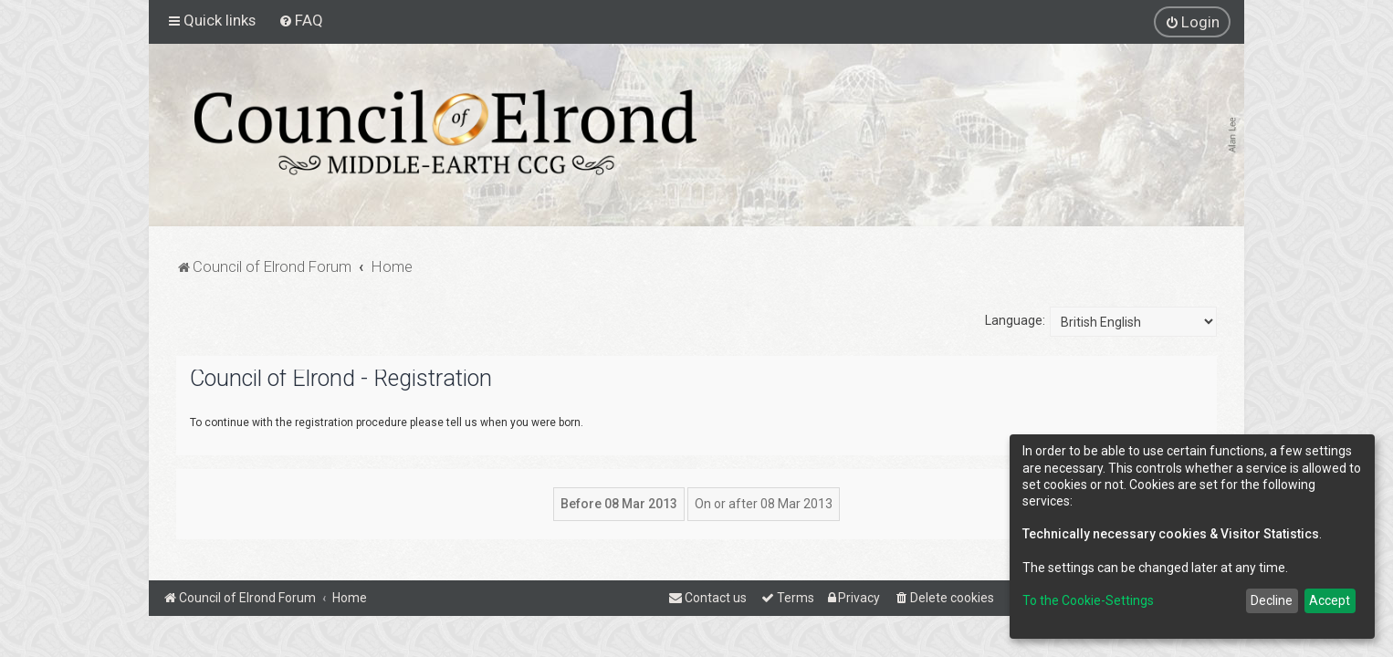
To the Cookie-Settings (1088, 600)
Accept (1329, 600)
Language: (1015, 320)
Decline (1272, 600)
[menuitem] (301, 20)
